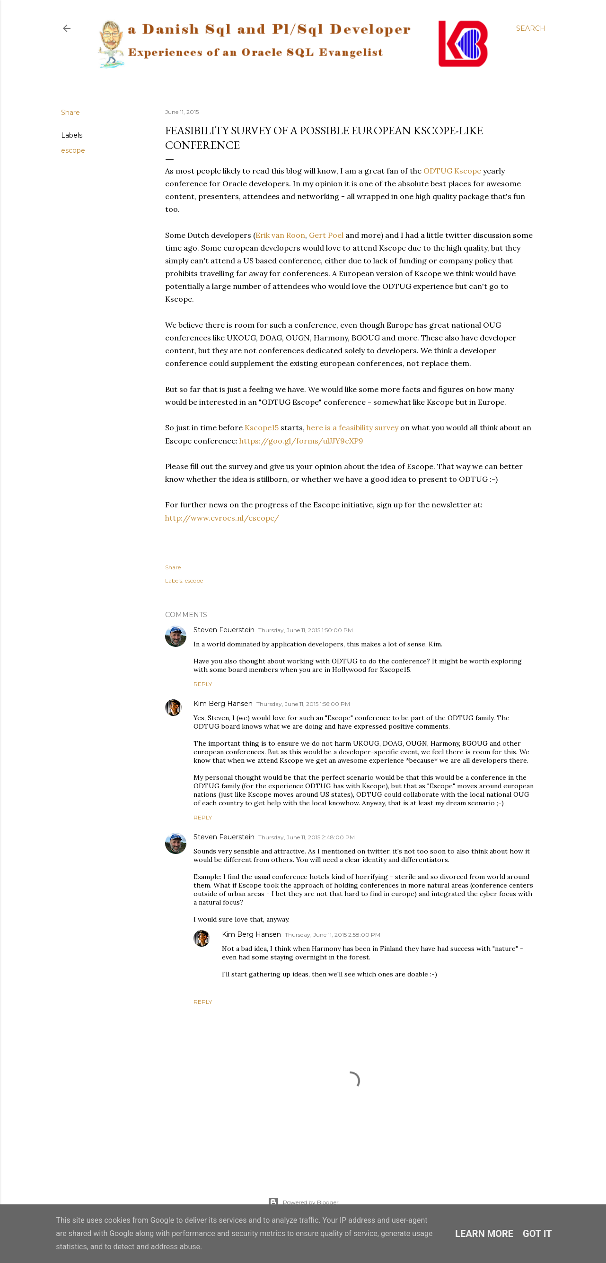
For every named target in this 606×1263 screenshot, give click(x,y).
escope (73, 150)
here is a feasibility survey (352, 427)
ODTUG (437, 170)
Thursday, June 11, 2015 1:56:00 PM (303, 703)
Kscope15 (262, 427)
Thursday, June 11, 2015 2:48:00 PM (306, 837)
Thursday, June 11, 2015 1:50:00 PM (305, 630)
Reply (202, 684)
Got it (537, 1233)
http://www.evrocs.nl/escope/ (222, 518)
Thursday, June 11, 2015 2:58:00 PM (332, 934)
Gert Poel (326, 235)
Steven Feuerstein (224, 630)
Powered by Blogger (303, 1202)
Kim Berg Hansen (223, 703)
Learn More (484, 1233)
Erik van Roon (280, 235)
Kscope (467, 170)
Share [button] (70, 112)
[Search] (530, 28)
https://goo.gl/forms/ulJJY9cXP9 (301, 440)
